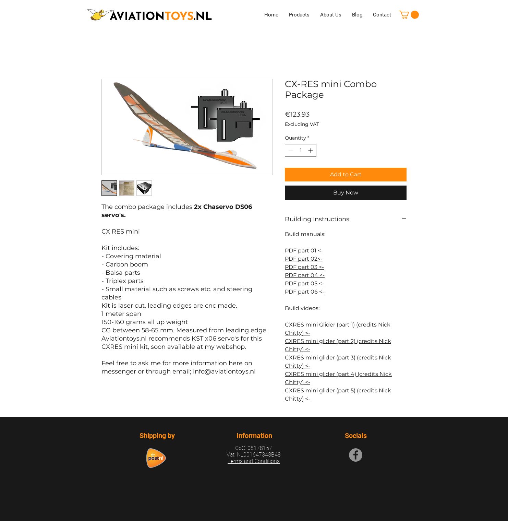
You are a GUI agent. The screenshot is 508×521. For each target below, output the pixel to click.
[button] (409, 15)
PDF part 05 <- (304, 283)
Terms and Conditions (254, 461)
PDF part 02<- (304, 259)
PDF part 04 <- (305, 275)
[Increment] (311, 150)
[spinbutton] (300, 150)
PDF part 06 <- (304, 291)
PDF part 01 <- (304, 250)
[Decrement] (290, 150)
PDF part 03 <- (304, 267)
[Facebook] (355, 455)
